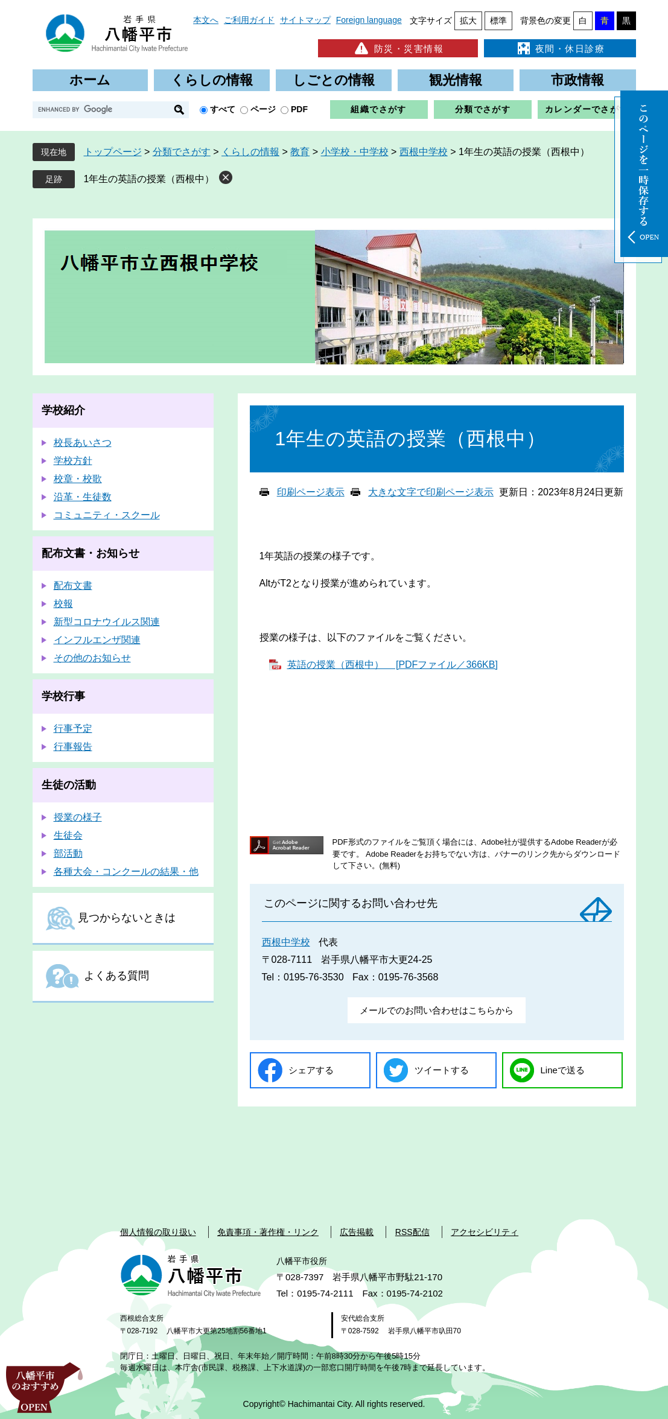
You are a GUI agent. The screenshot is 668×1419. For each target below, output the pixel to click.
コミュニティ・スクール (107, 515)
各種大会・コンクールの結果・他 (126, 871)
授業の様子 (78, 817)
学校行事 (63, 696)
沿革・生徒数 (83, 497)
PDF (299, 109)
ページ (263, 109)
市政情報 (577, 79)
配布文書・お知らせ (90, 553)
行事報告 (73, 746)
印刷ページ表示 (311, 492)
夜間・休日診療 (560, 48)
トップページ (113, 152)
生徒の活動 (69, 785)
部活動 (68, 853)
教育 (300, 152)
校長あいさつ (83, 442)
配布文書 (73, 585)
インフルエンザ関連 (97, 640)
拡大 (468, 20)
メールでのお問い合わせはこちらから (437, 1010)
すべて (222, 109)
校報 (63, 603)
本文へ (205, 20)
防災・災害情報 (398, 48)
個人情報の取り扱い (158, 1232)
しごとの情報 (334, 79)
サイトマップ (305, 20)
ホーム (89, 79)
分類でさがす (483, 109)
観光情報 (455, 79)
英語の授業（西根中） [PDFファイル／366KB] (392, 664)
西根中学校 (423, 152)
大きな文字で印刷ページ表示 (431, 492)
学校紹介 (63, 410)
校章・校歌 (78, 479)
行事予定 (73, 728)
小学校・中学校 (355, 152)
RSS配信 (412, 1232)
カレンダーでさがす (587, 109)
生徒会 (68, 835)
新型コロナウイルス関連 (107, 622)
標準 (498, 20)
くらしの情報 (212, 79)
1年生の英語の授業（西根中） (149, 179)
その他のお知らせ (92, 658)
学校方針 (73, 461)
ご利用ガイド (249, 20)
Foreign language (369, 20)
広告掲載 (357, 1232)
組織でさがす (378, 109)
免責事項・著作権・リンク (268, 1232)
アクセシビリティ (484, 1232)
